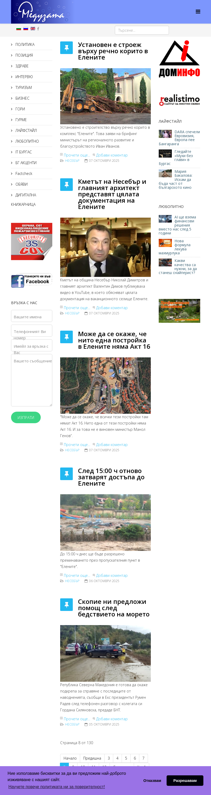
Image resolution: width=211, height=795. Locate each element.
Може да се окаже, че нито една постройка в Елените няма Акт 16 (114, 340)
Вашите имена (28, 316)
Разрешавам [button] (185, 780)
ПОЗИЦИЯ (23, 55)
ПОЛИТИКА (24, 44)
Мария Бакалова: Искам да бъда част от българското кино (176, 179)
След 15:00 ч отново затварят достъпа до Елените (111, 476)
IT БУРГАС (23, 151)
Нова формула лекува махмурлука (175, 246)
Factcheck (23, 173)
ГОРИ (19, 108)
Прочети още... (77, 155)
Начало (70, 758)
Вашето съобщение (33, 360)
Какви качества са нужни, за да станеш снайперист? (178, 266)
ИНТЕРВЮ (23, 76)
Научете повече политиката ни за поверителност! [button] (56, 787)
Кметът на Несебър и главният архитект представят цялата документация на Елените (112, 194)
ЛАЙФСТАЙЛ (25, 130)
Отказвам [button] (152, 780)
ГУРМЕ (20, 119)
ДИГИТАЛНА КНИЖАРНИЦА (23, 199)
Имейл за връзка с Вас (31, 349)
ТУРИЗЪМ (23, 87)
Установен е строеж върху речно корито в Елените (113, 50)
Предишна (92, 758)
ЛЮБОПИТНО (26, 141)
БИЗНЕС (21, 98)
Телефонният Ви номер (30, 334)
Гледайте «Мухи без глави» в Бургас (176, 157)
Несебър (72, 160)
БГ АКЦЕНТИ (25, 162)
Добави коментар (112, 155)
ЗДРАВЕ (21, 65)
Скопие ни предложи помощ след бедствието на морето (114, 607)
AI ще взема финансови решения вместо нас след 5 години (177, 225)
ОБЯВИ (21, 184)
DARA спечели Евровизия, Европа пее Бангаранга (179, 137)
